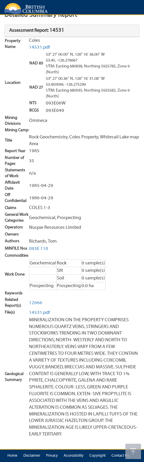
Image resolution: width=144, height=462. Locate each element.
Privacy (52, 456)
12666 (35, 303)
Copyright (97, 456)
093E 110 (38, 248)
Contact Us (120, 456)
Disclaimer (31, 456)
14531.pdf (39, 47)
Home (12, 456)
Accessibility (73, 456)
